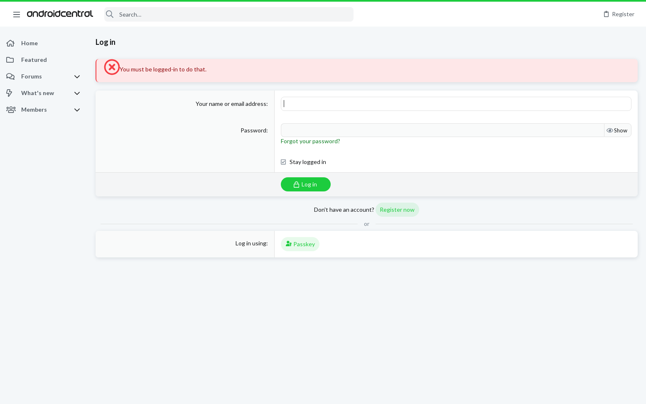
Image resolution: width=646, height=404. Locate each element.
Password (253, 130)
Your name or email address (231, 103)
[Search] (229, 14)
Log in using (251, 243)
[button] (16, 14)
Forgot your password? (310, 140)
